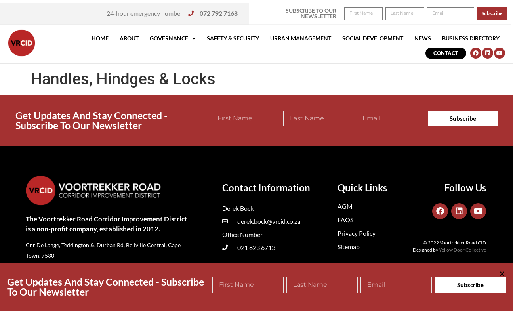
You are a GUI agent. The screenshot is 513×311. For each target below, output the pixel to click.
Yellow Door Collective (462, 250)
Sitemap (349, 246)
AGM (345, 206)
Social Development (372, 38)
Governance (173, 38)
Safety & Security (233, 38)
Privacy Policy (357, 233)
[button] (496, 11)
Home (100, 38)
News (422, 38)
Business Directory (471, 38)
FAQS (345, 219)
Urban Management (300, 38)
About (129, 38)
